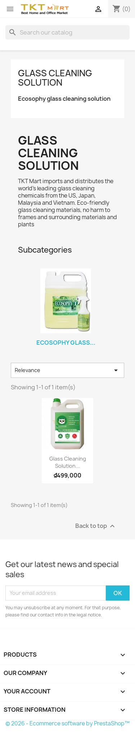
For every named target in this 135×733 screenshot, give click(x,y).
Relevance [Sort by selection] (67, 370)
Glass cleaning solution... (67, 462)
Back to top (96, 525)
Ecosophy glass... (65, 343)
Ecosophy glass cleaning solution (64, 99)
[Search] (67, 32)
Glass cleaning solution (55, 78)
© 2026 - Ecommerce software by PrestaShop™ (67, 723)
